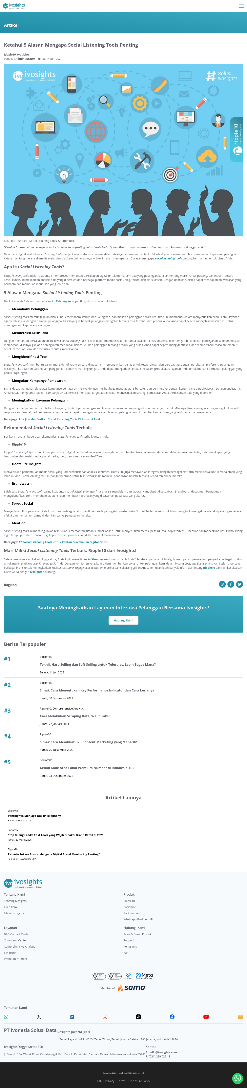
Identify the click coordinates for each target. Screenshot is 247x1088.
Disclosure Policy (139, 1081)
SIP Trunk (10, 953)
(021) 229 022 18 (159, 1056)
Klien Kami (11, 907)
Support (129, 940)
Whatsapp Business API (139, 919)
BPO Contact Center (17, 934)
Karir (127, 953)
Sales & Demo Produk (138, 934)
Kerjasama (130, 946)
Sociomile (130, 907)
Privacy (109, 1081)
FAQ (99, 1081)
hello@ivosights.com (163, 1052)
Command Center (15, 940)
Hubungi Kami (123, 620)
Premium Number (15, 959)
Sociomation (132, 913)
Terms (121, 1081)
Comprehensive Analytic (19, 946)
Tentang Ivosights (15, 901)
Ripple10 (129, 901)
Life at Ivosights (14, 913)
